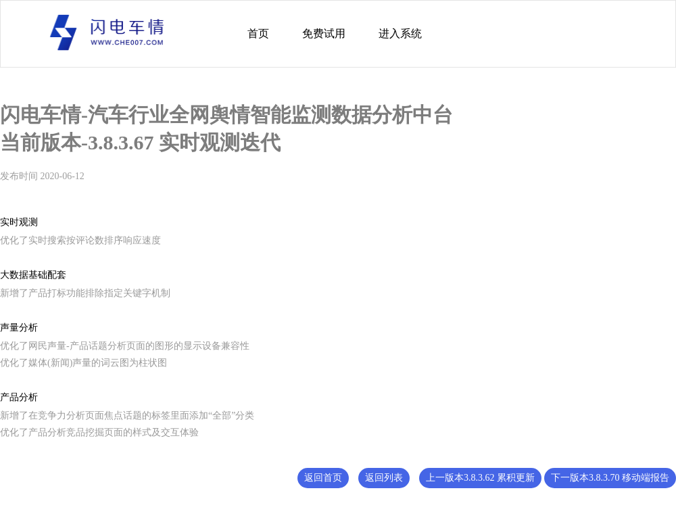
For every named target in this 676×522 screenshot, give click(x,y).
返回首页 (323, 478)
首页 (258, 33)
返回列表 (384, 478)
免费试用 (323, 33)
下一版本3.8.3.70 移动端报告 (610, 478)
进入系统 (400, 33)
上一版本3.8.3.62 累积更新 (480, 478)
